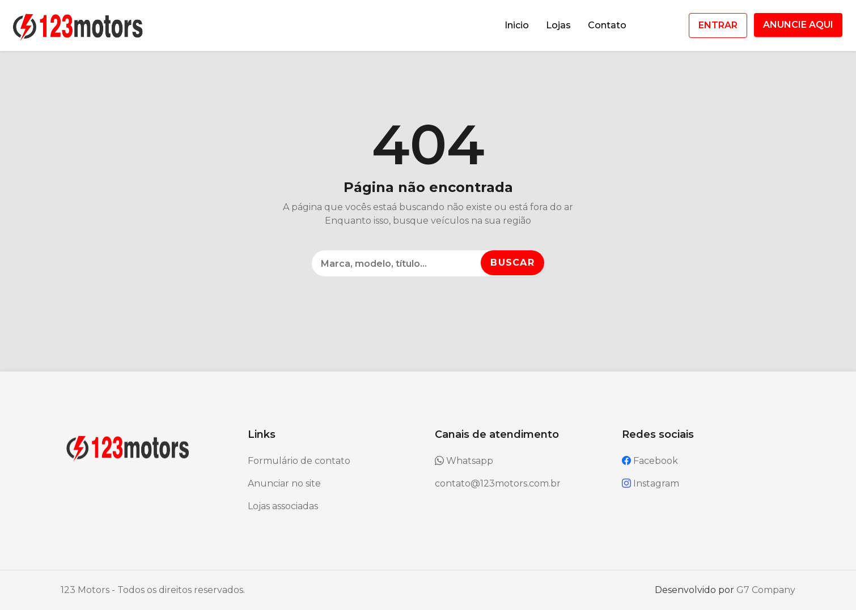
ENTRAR (718, 25)
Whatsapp (464, 460)
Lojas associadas (283, 506)
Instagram (650, 483)
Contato (607, 25)
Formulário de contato (299, 460)
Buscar (512, 262)
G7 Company (765, 590)
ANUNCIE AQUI (798, 24)
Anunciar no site (284, 483)
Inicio (517, 25)
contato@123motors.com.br (498, 483)
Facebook (650, 460)
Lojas (558, 25)
